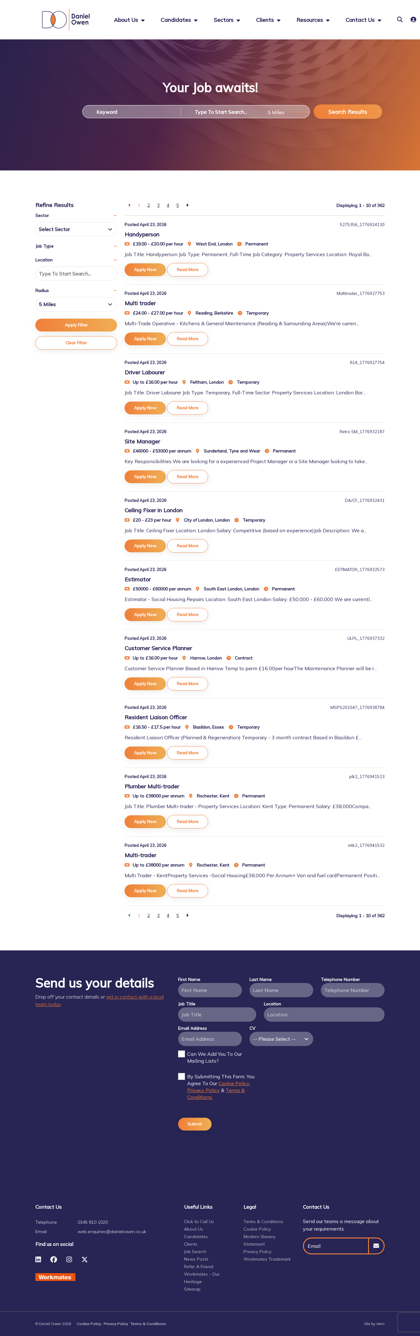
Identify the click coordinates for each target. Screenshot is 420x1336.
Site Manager (142, 441)
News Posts (196, 1259)
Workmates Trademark (267, 1259)
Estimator (138, 579)
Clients (265, 19)
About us (127, 19)
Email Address (192, 1028)
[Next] (187, 205)
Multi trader (140, 303)
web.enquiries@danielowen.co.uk (112, 1231)
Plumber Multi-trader (152, 786)
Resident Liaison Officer (156, 717)
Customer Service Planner (158, 648)
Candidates (176, 19)
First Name (189, 979)
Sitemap (192, 1289)
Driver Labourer (145, 372)
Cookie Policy (233, 1083)
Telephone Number (340, 979)
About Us (193, 1229)
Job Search (195, 1251)
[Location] (222, 111)
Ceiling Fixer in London (153, 510)
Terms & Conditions (263, 1221)
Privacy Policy (203, 1090)
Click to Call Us (199, 1221)
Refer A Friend (198, 1266)
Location (272, 1004)
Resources (310, 19)
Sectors (224, 19)
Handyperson (142, 234)
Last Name (260, 979)
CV (252, 1028)
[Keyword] (131, 111)
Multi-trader (140, 855)
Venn (380, 1323)
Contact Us (361, 19)
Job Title (186, 1004)
